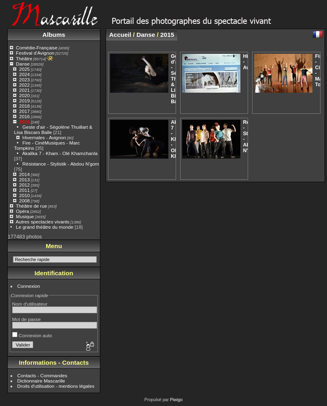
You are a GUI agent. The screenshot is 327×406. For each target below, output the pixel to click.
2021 (24, 90)
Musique (25, 216)
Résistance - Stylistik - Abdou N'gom (60, 163)
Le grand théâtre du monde (44, 227)
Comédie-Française (36, 47)
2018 (24, 105)
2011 (24, 190)
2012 (24, 184)
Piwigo (176, 399)
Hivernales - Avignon (44, 137)
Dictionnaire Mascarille (41, 380)
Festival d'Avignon (35, 52)
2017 (24, 111)
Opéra (22, 211)
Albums (53, 34)
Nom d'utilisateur (29, 303)
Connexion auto (32, 335)
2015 (24, 121)
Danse (23, 63)
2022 (24, 84)
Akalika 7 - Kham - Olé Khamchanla (60, 153)
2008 (24, 200)
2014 (24, 174)
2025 (24, 69)
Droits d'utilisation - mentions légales (56, 386)
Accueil (120, 34)
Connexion (28, 286)
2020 (24, 95)
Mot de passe (26, 319)
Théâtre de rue (31, 205)
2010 (24, 195)
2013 (24, 179)
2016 (24, 116)
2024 (24, 74)
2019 (24, 100)
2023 (24, 79)
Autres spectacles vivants (43, 221)
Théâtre (24, 58)
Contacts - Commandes (42, 375)
